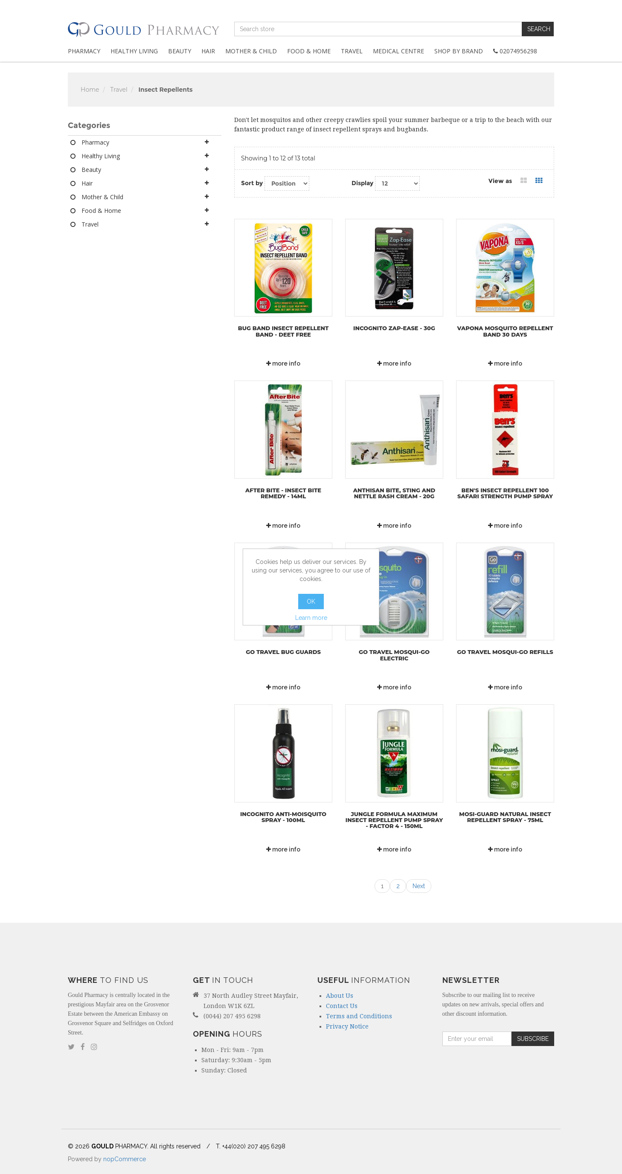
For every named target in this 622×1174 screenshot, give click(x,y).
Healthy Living (134, 51)
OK (311, 601)
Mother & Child (251, 51)
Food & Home (309, 51)
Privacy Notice (347, 1026)
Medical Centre (398, 51)
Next (419, 886)
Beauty (179, 51)
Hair (208, 51)
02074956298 (515, 51)
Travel (352, 51)
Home (90, 89)
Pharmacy (84, 51)
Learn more (311, 617)
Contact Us (342, 1006)
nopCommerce (124, 1159)
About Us (339, 995)
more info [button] (283, 363)
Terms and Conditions (359, 1016)
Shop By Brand (458, 51)
